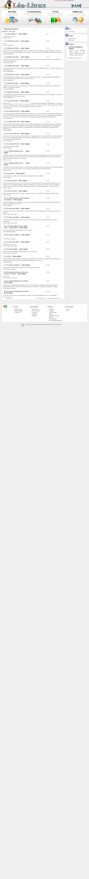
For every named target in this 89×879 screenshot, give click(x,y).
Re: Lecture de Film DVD (12, 100)
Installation (51, 309)
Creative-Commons (58, 324)
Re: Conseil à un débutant (13, 234)
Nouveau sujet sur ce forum (74, 58)
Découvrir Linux (35, 309)
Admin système (52, 312)
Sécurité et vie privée (54, 315)
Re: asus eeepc (10, 173)
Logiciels (51, 311)
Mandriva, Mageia (11, 231)
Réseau (51, 314)
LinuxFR (64, 0)
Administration (10, 45)
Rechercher (71, 40)
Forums (68, 309)
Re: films (8, 256)
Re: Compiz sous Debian (12, 208)
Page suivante (57, 298)
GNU (72, 0)
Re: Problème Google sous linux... (15, 151)
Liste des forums (72, 38)
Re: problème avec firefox (12, 41)
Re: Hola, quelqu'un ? (11, 34)
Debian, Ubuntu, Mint (12, 214)
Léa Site (9, 38)
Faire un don (18, 312)
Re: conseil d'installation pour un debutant (17, 281)
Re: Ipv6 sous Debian (11, 249)
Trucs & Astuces (36, 311)
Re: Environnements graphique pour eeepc (17, 291)
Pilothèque (34, 315)
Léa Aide (9, 160)
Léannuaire (34, 312)
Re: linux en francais (11, 180)
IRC (67, 311)
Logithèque (34, 314)
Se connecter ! (71, 31)
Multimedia (9, 108)
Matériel (9, 177)
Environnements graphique (55, 320)
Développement (53, 319)
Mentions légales (19, 311)
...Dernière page (50, 298)
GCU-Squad (68, 0)
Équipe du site (18, 309)
